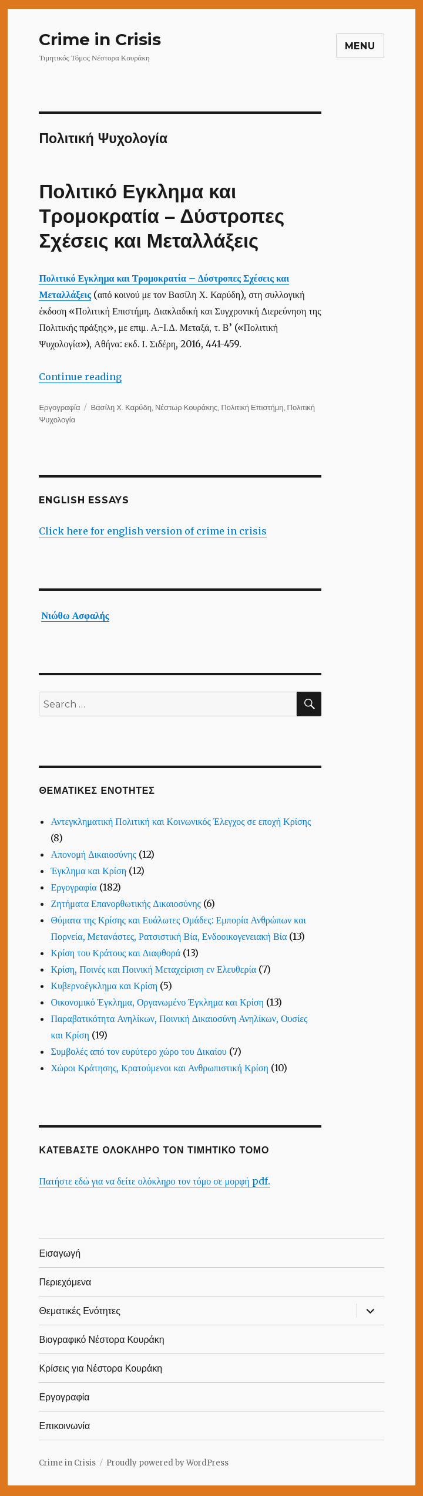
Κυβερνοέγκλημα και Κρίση (104, 985)
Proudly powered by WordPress (167, 1463)
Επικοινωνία (64, 1425)
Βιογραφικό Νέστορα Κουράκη (101, 1339)
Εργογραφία (59, 407)
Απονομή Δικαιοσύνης (93, 854)
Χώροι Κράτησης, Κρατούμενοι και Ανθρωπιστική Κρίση (159, 1068)
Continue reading (80, 377)
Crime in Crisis (100, 39)
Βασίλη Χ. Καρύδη (121, 407)
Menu (360, 46)
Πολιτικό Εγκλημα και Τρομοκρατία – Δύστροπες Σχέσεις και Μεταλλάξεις (161, 216)
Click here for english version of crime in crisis (153, 531)
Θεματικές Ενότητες (79, 1310)
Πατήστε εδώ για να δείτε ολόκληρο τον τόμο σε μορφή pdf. (154, 1181)
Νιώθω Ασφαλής (75, 615)
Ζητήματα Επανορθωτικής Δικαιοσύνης (126, 903)
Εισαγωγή (59, 1253)
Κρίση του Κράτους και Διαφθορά (115, 953)
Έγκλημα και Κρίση (88, 870)
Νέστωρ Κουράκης (186, 407)
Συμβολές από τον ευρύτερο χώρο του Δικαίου (138, 1051)
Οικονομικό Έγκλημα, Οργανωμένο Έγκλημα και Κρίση (157, 1002)
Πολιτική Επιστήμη (252, 407)
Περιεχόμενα (65, 1282)
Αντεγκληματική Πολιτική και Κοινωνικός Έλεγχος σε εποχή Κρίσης (181, 821)
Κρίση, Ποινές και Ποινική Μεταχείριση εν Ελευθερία (153, 969)
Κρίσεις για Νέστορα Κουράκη (100, 1368)
